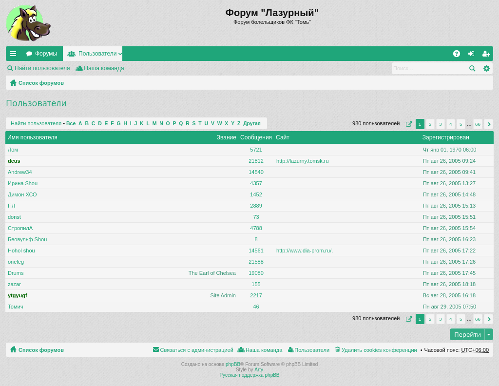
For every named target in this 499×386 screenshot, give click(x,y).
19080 (256, 273)
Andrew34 (20, 172)
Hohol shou (21, 250)
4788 (256, 228)
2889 (256, 206)
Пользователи (97, 53)
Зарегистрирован (445, 137)
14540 (256, 172)
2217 (256, 295)
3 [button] (440, 124)
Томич (15, 306)
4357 (256, 183)
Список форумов (41, 83)
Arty (258, 369)
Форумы (46, 53)
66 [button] (477, 124)
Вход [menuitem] (473, 55)
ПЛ (11, 206)
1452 (256, 194)
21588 (256, 262)
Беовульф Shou (27, 239)
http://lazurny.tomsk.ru (302, 161)
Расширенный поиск (486, 68)
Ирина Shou (23, 183)
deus (14, 161)
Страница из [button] (408, 124)
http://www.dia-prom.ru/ (303, 250)
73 (256, 217)
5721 (256, 150)
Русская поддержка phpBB (249, 375)
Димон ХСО (22, 194)
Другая (252, 123)
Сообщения (256, 137)
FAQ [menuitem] (460, 55)
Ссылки (15, 55)
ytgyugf (17, 295)
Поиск (472, 68)
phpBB (233, 364)
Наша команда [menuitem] (104, 68)
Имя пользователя (32, 137)
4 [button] (450, 124)
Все (71, 123)
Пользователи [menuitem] (311, 350)
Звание (226, 137)
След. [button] (488, 124)
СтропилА (20, 228)
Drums (15, 273)
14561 (256, 250)
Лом (13, 150)
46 (256, 306)
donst (14, 217)
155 (255, 284)
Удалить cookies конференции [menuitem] (379, 350)
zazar (14, 284)
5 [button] (461, 124)
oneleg (16, 262)
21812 (256, 161)
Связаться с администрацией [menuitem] (196, 350)
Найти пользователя (42, 68)
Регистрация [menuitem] (487, 55)
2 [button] (430, 124)
